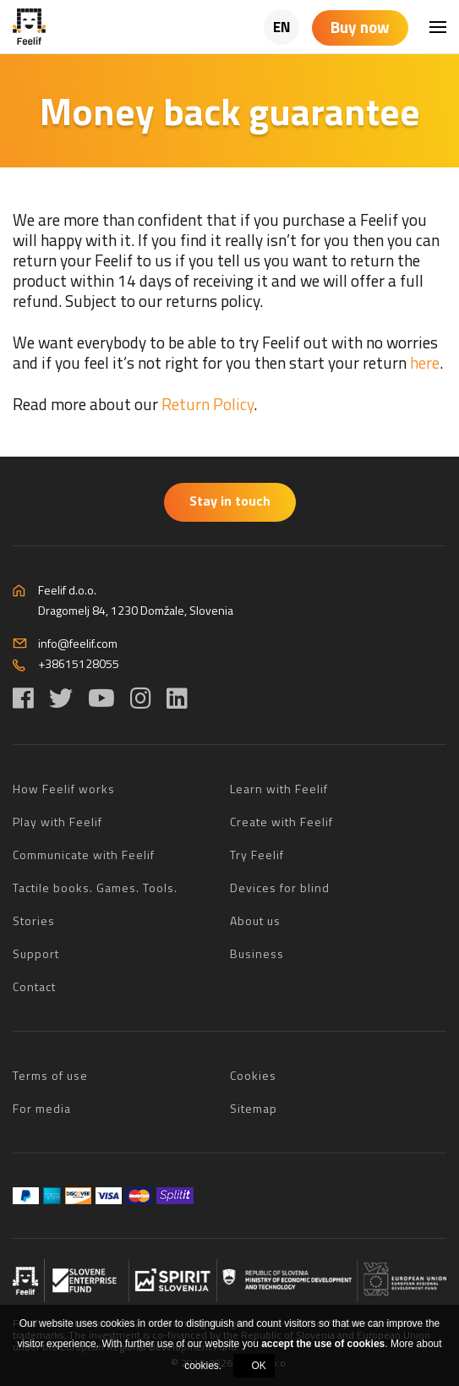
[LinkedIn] (177, 698)
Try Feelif (257, 854)
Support (36, 953)
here (425, 362)
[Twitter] (61, 698)
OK (259, 1366)
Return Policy (207, 404)
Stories (34, 920)
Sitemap (253, 1108)
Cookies (253, 1075)
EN (282, 27)
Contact (34, 986)
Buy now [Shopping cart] (360, 26)
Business (257, 953)
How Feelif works (64, 788)
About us (255, 920)
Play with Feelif (57, 821)
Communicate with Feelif (84, 854)
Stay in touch (229, 500)
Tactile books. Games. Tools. (95, 887)
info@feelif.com (77, 643)
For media (42, 1108)
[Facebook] (23, 698)
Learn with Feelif (279, 788)
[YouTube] (101, 698)
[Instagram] (140, 698)
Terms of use (50, 1075)
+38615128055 (78, 663)
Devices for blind (280, 887)
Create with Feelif (281, 821)
